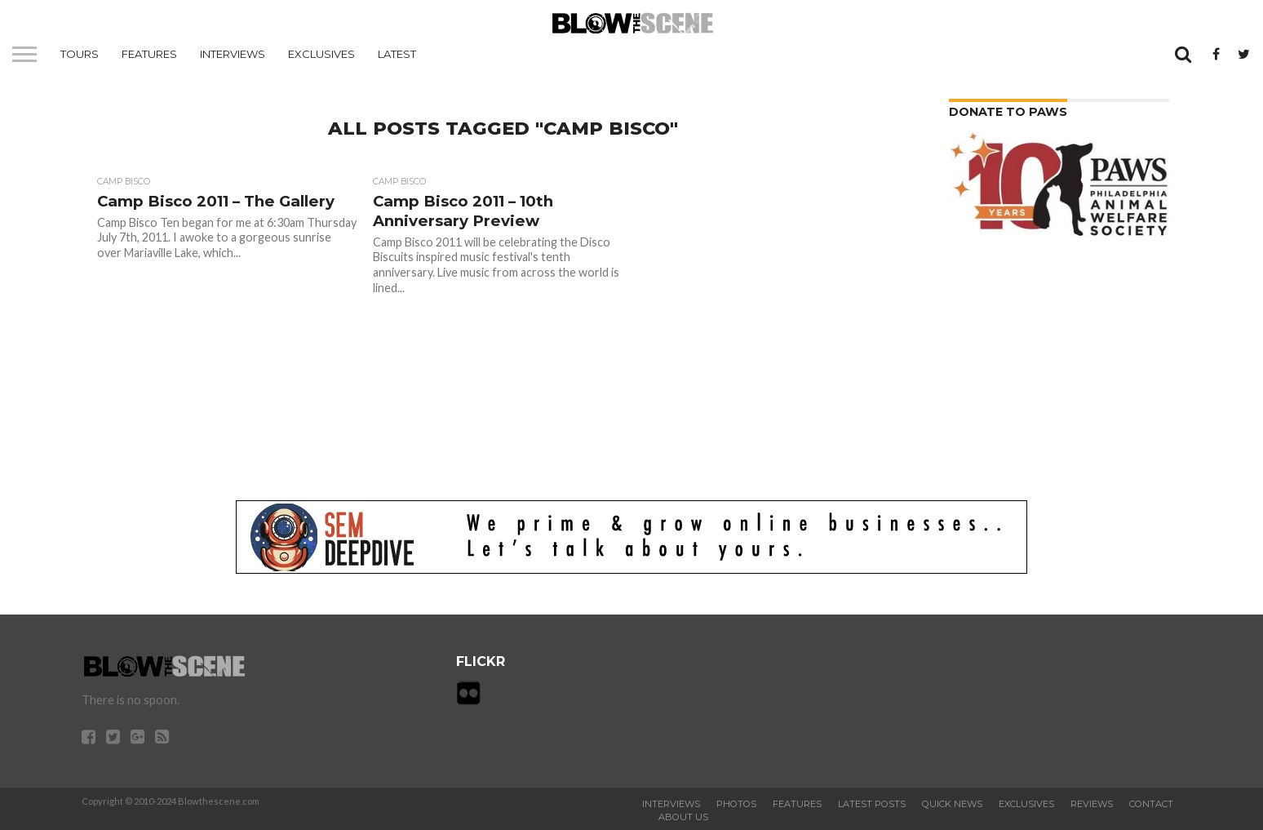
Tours (79, 53)
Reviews (1091, 804)
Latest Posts (872, 804)
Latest (397, 53)
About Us (683, 817)
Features (149, 53)
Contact (1151, 804)
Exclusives (321, 53)
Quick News (952, 804)
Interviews (232, 53)
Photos (736, 804)
